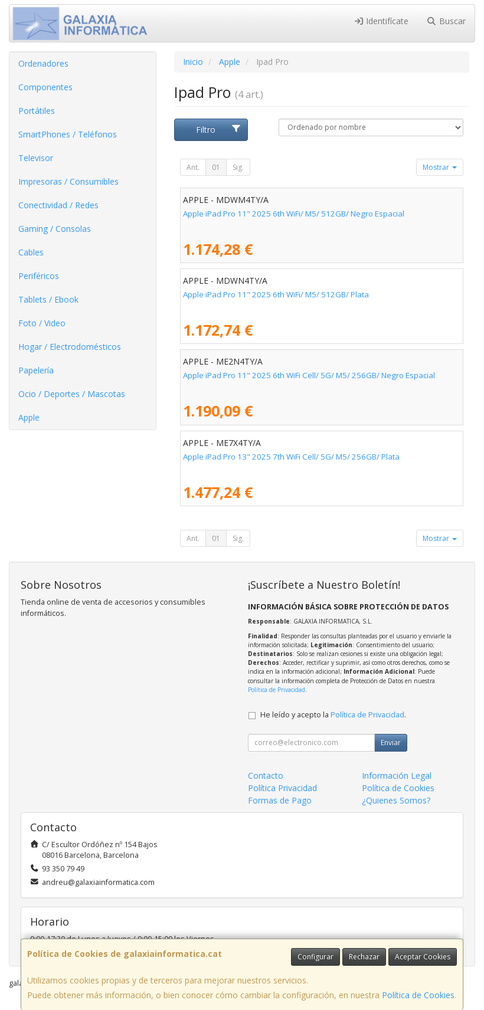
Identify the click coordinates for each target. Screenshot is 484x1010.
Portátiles (36, 110)
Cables (31, 252)
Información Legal (396, 775)
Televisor (35, 157)
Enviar (391, 742)
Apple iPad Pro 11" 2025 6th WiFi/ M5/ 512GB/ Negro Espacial (293, 213)
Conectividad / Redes (58, 205)
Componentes (45, 87)
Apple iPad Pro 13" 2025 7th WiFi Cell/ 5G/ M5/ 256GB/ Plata (291, 456)
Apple (29, 417)
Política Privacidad (282, 787)
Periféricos (38, 275)
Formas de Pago (280, 800)
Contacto (265, 775)
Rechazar (364, 957)
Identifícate (381, 21)
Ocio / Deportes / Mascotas (71, 393)
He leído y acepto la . (333, 715)
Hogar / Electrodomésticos (69, 346)
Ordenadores (43, 63)
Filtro (218, 129)
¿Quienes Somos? (396, 800)
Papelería (36, 370)
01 (216, 167)
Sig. (238, 167)
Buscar (446, 21)
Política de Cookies (418, 995)
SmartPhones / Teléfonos (67, 134)
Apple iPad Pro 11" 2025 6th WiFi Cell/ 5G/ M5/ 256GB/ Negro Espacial (309, 375)
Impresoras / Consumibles (68, 181)
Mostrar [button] (440, 167)
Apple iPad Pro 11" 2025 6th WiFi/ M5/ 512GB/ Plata (276, 294)
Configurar (315, 957)
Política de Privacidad (276, 690)
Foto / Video (42, 323)
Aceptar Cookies (422, 957)
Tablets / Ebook (48, 299)
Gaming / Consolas (54, 228)
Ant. (193, 167)
